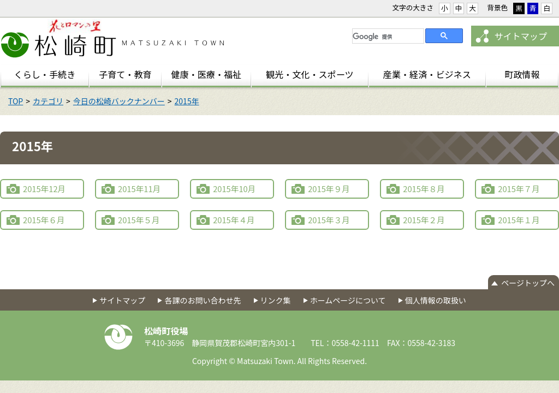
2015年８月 (424, 188)
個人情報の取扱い (435, 300)
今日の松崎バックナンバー (119, 101)
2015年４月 (234, 219)
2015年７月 (519, 188)
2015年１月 (519, 219)
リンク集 (275, 300)
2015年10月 (234, 188)
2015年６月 (44, 219)
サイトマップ (520, 36)
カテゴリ (48, 101)
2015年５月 (139, 219)
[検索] (387, 36)
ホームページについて (348, 300)
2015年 (187, 101)
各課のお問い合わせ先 (202, 300)
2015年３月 (329, 219)
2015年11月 (139, 188)
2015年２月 (424, 219)
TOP (15, 101)
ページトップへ (528, 282)
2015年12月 (44, 188)
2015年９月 (329, 188)
